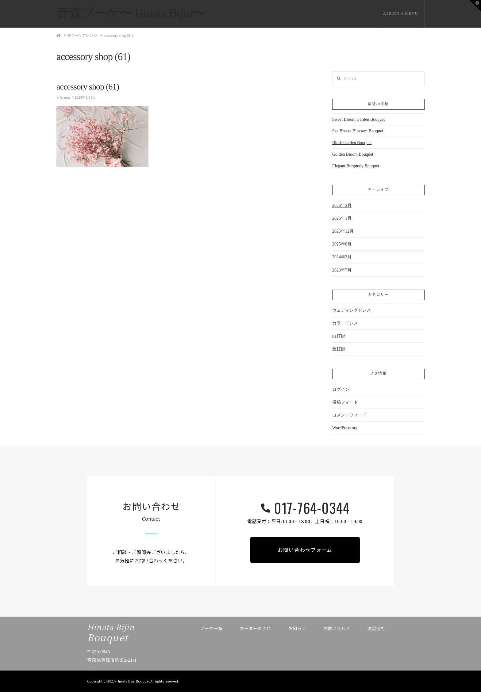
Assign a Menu (400, 13)
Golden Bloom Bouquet (352, 154)
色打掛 (338, 349)
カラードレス (345, 323)
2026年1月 (342, 218)
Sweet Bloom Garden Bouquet (358, 119)
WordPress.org (344, 428)
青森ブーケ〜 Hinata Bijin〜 (130, 13)
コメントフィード (349, 415)
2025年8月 (342, 244)
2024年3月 (342, 257)
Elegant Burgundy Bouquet (355, 166)
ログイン (340, 389)
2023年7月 (342, 270)
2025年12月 (343, 231)
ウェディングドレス (351, 310)
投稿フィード (345, 402)
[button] (475, 6)
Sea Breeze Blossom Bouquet (357, 131)
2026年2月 (342, 205)
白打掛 (338, 336)
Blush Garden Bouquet (351, 142)
